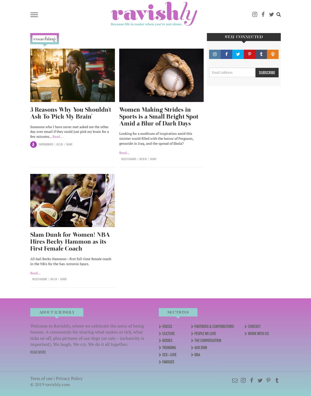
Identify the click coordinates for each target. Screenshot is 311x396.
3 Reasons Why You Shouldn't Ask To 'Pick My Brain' (70, 113)
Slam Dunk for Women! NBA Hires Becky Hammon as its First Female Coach (70, 241)
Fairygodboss (46, 144)
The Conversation (207, 340)
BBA (197, 354)
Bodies (167, 340)
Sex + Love (169, 354)
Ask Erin (200, 347)
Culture (168, 333)
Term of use (41, 378)
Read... (57, 136)
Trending (169, 347)
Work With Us (258, 333)
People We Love (205, 333)
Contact (254, 326)
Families (168, 361)
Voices (167, 326)
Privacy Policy (69, 378)
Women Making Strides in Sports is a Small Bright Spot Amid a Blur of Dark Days (158, 116)
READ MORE (38, 352)
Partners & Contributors (214, 326)
